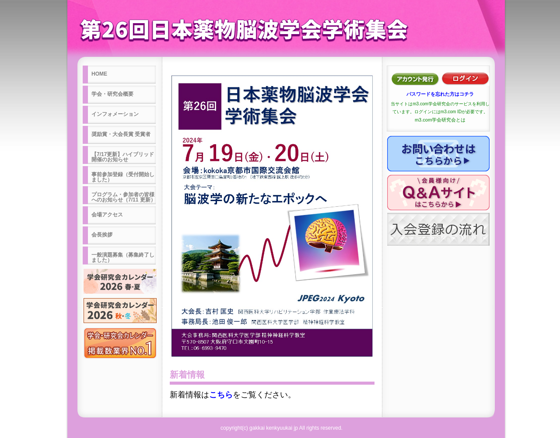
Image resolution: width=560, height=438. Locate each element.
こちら (221, 394)
